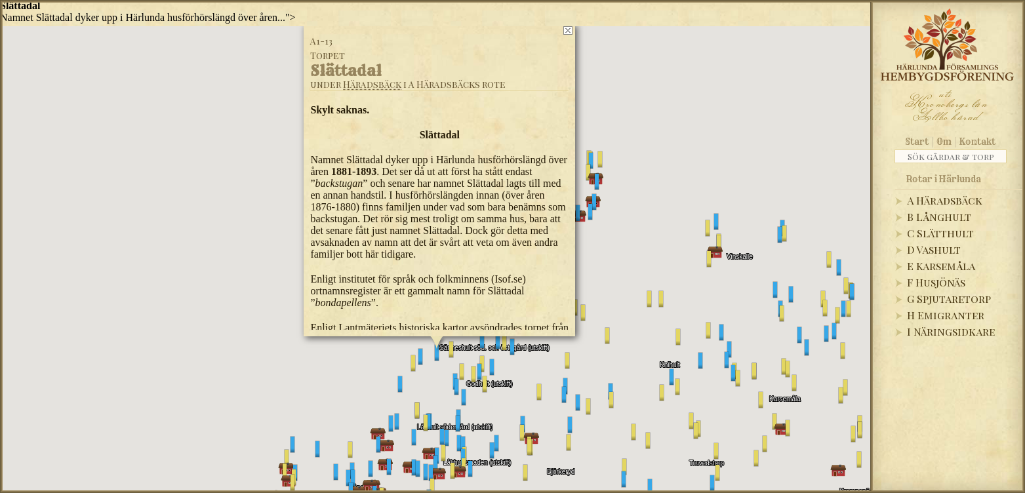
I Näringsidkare (951, 331)
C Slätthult (940, 233)
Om (944, 141)
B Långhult (939, 217)
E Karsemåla (941, 266)
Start (917, 141)
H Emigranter (945, 315)
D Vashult (934, 249)
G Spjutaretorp (949, 299)
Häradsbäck (372, 84)
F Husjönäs (936, 282)
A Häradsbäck (944, 200)
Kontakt (977, 141)
